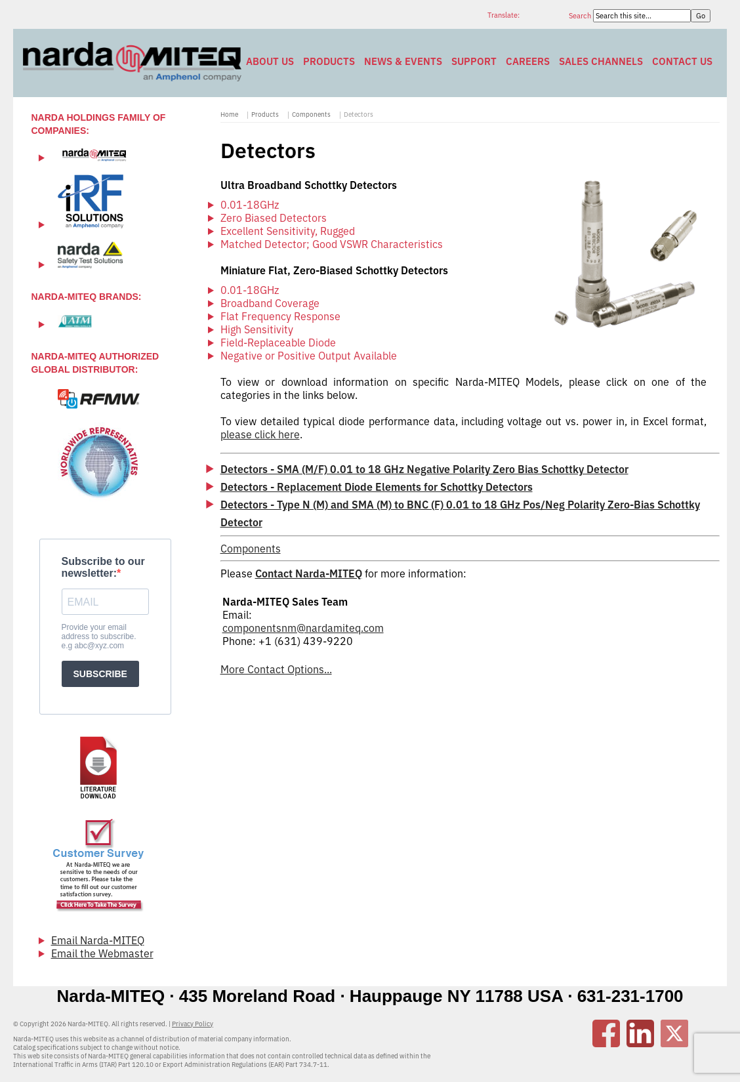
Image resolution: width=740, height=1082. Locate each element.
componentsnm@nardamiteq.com (303, 628)
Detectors (358, 114)
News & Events (403, 61)
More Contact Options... (276, 669)
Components (311, 114)
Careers (528, 61)
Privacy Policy (192, 1024)
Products (329, 61)
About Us (270, 61)
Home (229, 114)
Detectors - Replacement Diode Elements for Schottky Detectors (376, 486)
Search (581, 15)
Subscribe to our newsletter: (103, 567)
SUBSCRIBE (100, 674)
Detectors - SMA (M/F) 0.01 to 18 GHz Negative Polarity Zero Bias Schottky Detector (424, 469)
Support (474, 61)
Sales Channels (601, 61)
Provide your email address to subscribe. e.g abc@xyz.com (99, 636)
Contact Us (682, 61)
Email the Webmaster (102, 953)
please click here (260, 434)
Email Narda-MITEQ (97, 940)
